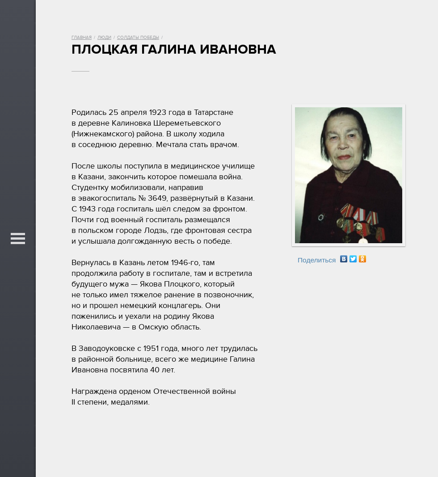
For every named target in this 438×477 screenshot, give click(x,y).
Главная (82, 37)
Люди (104, 37)
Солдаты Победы (138, 37)
